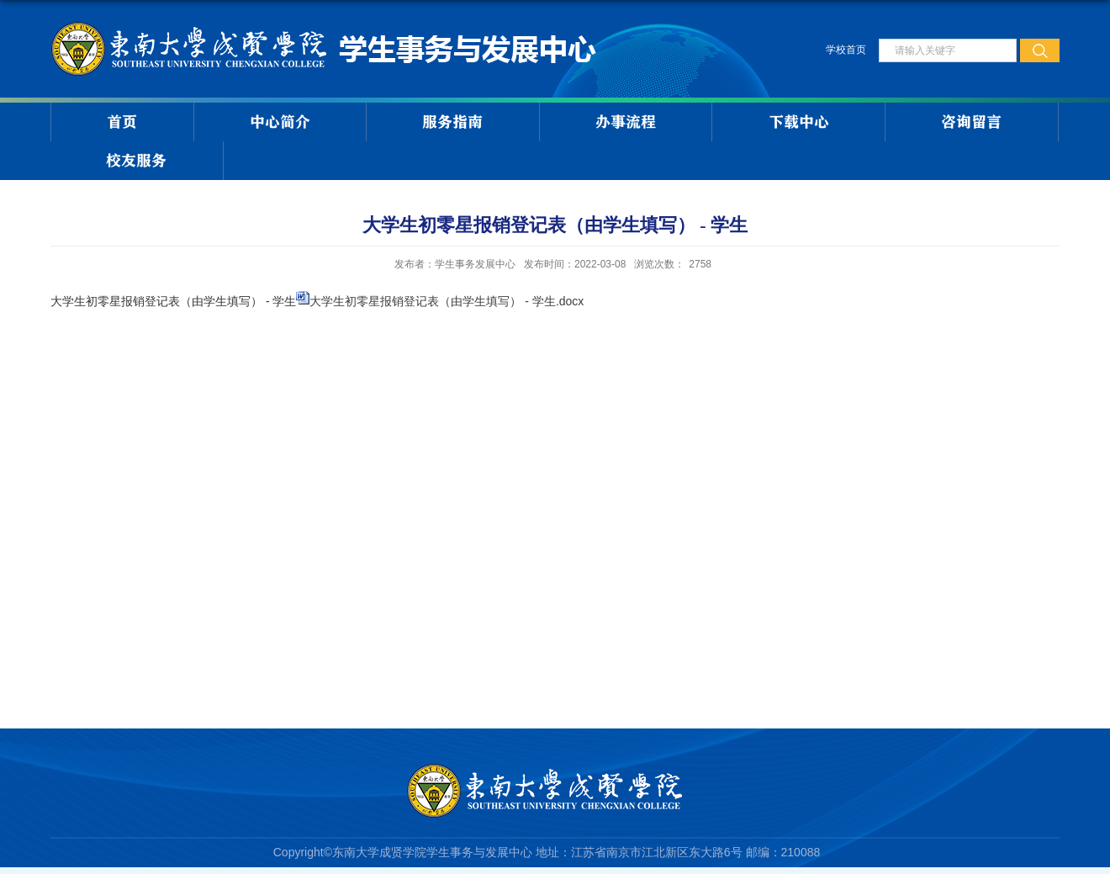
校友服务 (136, 160)
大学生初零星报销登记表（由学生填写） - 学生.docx (446, 301)
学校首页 (846, 50)
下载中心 (799, 122)
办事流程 (625, 122)
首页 (122, 122)
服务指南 (452, 122)
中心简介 (280, 122)
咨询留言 (971, 122)
